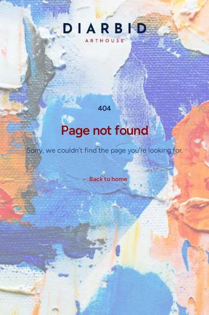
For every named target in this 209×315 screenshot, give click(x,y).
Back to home (104, 179)
